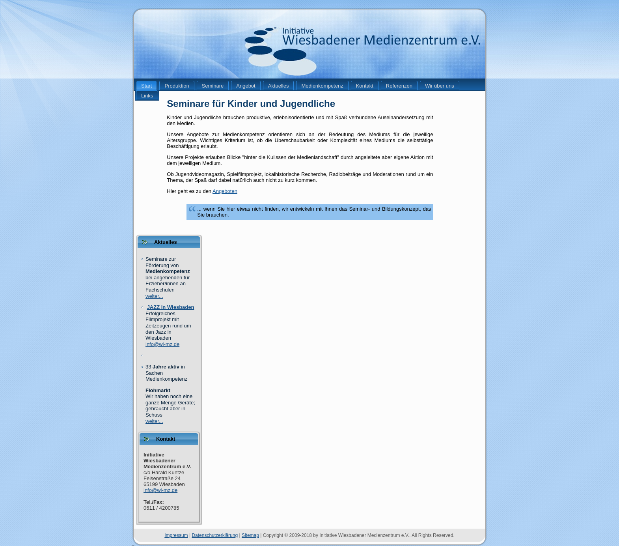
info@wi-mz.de (162, 344)
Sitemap (250, 535)
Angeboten (225, 191)
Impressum (176, 535)
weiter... (154, 296)
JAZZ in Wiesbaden (170, 307)
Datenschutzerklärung (215, 535)
